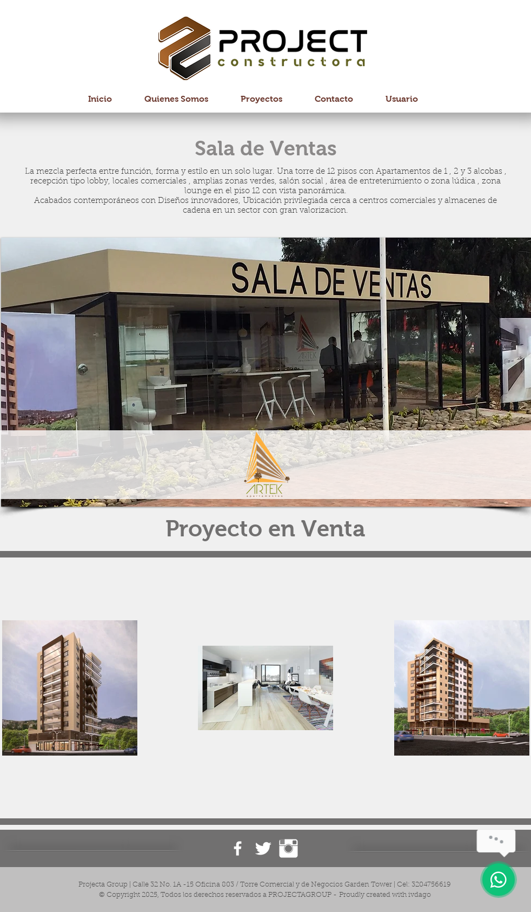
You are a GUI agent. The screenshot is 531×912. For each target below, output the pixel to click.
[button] (266, 372)
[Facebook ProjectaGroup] (237, 848)
